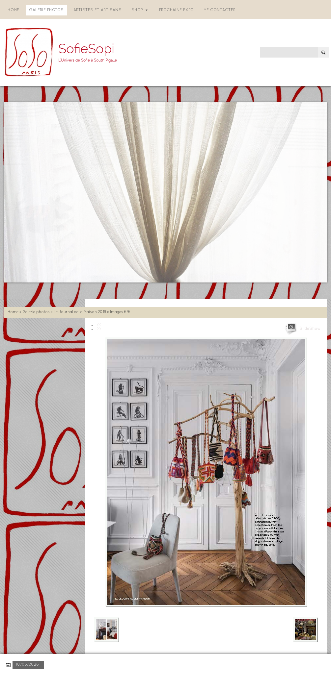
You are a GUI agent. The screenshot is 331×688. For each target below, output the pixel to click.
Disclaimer (94, 677)
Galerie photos (46, 10)
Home (13, 10)
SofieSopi (86, 49)
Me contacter (219, 10)
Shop (139, 10)
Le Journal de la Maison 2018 (80, 312)
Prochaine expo (176, 10)
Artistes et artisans (97, 10)
